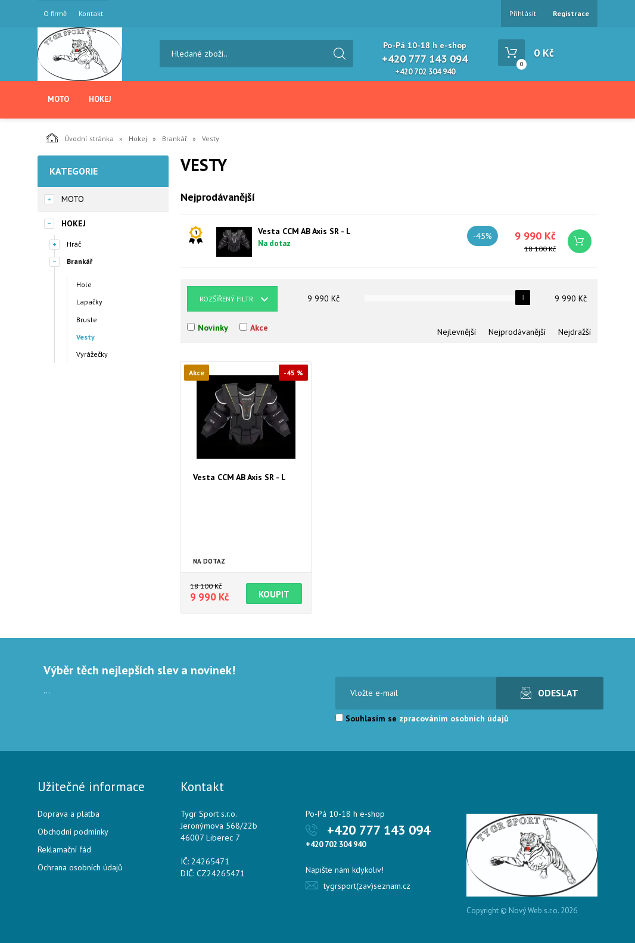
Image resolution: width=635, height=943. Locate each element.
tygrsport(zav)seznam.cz (366, 885)
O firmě (55, 14)
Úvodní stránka (80, 138)
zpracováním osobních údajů (454, 718)
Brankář (174, 138)
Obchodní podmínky (73, 831)
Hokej (100, 99)
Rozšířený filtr (226, 298)
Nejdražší (574, 331)
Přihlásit (522, 13)
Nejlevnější (456, 331)
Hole (84, 284)
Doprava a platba (68, 813)
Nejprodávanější (517, 331)
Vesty (85, 336)
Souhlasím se (422, 718)
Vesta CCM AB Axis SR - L (304, 231)
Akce (259, 327)
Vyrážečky (92, 354)
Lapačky (89, 301)
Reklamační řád (64, 849)
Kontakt (91, 14)
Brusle (86, 319)
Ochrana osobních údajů (80, 867)
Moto (58, 99)
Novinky (213, 327)
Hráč (74, 243)
